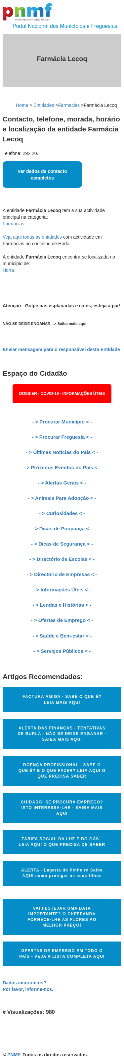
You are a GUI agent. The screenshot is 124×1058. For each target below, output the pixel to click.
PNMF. (14, 1054)
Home (22, 105)
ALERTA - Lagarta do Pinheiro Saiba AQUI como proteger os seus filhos (62, 873)
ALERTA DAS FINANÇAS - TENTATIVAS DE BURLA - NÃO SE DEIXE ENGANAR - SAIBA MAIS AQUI (62, 734)
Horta (8, 270)
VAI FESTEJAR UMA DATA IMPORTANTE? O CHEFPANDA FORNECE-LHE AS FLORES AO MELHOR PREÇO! (62, 917)
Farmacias (69, 105)
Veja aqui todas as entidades (32, 237)
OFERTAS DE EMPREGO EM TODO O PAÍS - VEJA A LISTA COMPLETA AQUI (61, 953)
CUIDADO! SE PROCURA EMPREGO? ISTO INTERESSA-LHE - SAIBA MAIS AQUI (62, 808)
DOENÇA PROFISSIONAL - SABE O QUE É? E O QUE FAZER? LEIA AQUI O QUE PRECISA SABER (62, 771)
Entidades (43, 105)
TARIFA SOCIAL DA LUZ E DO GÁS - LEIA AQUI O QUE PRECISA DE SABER (62, 842)
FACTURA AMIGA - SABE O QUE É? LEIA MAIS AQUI (62, 699)
